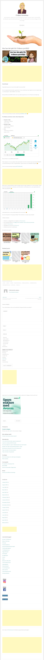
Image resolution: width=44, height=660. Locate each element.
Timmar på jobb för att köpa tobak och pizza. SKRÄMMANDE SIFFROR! (12, 298)
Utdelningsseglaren (6, 548)
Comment (5, 311)
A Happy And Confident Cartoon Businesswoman (24, 222)
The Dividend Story (6, 562)
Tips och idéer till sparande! (8, 451)
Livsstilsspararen (6, 567)
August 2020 (4, 484)
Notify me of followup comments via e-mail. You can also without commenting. (5, 355)
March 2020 (4, 494)
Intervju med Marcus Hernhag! (8, 472)
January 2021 (5, 482)
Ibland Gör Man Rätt (6, 560)
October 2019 (5, 507)
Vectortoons (22, 220)
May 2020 (4, 489)
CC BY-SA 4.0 (16, 225)
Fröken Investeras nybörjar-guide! (9, 436)
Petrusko (4, 542)
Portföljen (9, 281)
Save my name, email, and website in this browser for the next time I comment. (6, 342)
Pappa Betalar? (5, 551)
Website (5, 334)
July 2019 (4, 512)
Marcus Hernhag (5, 541)
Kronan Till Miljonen (6, 539)
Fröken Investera (22, 15)
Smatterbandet (5, 566)
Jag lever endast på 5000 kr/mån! (9, 442)
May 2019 (4, 517)
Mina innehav (5, 458)
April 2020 (4, 492)
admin (10, 63)
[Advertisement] (22, 74)
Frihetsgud (4, 553)
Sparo (3, 559)
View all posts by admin (14, 292)
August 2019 (4, 510)
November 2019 (5, 505)
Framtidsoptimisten (6, 571)
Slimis (3, 557)
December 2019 (5, 502)
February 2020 (5, 497)
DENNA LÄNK (24, 113)
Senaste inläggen (6, 429)
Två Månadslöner (6, 550)
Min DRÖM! (4, 465)
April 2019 (4, 520)
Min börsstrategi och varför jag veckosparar (11, 456)
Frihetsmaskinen (6, 544)
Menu (22, 25)
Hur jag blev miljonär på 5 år (8, 463)
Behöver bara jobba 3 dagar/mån (9, 467)
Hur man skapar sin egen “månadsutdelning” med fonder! (14, 444)
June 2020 (4, 487)
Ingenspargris (5, 564)
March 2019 (4, 522)
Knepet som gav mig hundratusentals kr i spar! (12, 446)
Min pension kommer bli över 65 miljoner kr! (11, 448)
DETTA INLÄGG (19, 166)
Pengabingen (5, 555)
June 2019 (4, 515)
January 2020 (5, 499)
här (10, 430)
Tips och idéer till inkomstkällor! (9, 450)
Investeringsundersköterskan (8, 546)
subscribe (4, 358)
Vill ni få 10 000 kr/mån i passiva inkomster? (11, 441)
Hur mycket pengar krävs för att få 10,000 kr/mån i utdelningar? (32, 298)
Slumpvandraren (5, 573)
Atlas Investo (5, 569)
